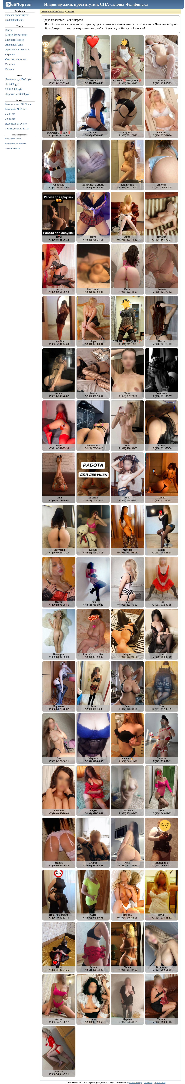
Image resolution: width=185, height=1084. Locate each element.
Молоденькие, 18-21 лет (18, 104)
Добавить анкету (134, 1082)
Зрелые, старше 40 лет (17, 128)
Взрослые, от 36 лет (16, 123)
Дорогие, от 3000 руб (17, 93)
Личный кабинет (12, 148)
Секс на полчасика (15, 59)
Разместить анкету (13, 138)
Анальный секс (14, 44)
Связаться (148, 1082)
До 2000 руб (12, 84)
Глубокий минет (14, 39)
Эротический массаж (17, 49)
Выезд (9, 29)
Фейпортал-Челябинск (52, 11)
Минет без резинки (16, 34)
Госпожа (10, 64)
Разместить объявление (15, 143)
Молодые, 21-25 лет (16, 109)
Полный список (14, 19)
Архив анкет (160, 1082)
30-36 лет (10, 118)
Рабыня (9, 69)
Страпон (10, 54)
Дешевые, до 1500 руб (18, 79)
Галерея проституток (17, 14)
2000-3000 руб (13, 89)
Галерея (70, 11)
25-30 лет (10, 114)
